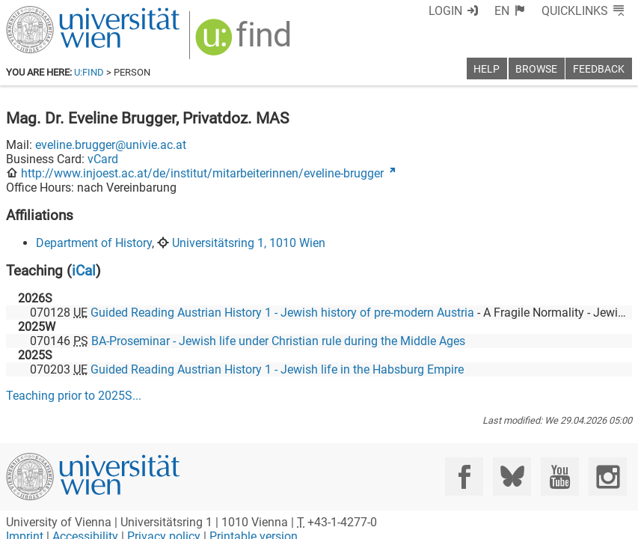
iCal (84, 270)
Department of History (94, 243)
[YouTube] (560, 476)
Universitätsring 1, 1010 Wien (248, 243)
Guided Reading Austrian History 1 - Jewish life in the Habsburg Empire (277, 369)
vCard (103, 159)
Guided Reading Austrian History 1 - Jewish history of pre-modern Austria (282, 312)
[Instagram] (608, 476)
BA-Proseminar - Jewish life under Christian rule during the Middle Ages (278, 341)
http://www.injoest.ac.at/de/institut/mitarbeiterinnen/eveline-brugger (202, 173)
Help (486, 69)
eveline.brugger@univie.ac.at (110, 145)
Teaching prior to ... (73, 396)
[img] (245, 42)
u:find (89, 72)
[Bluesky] (512, 476)
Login (445, 11)
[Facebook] (464, 476)
